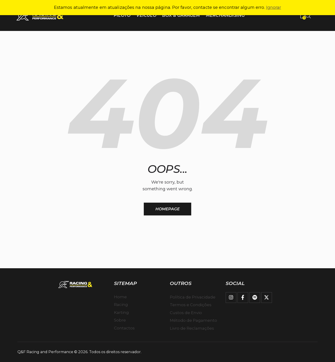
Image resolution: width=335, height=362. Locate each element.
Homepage (167, 209)
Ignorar (273, 7)
